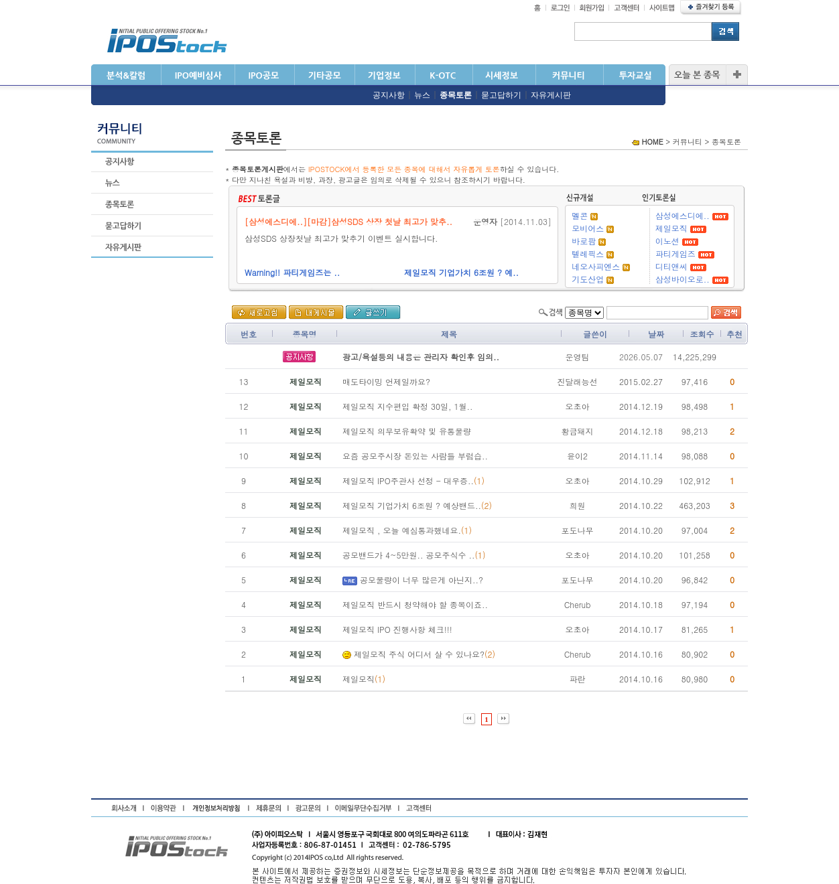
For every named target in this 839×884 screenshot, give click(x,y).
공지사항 (389, 95)
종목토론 (456, 95)
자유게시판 (551, 95)
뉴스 (422, 95)
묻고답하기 (501, 95)
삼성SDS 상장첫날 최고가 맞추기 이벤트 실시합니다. (347, 238)
